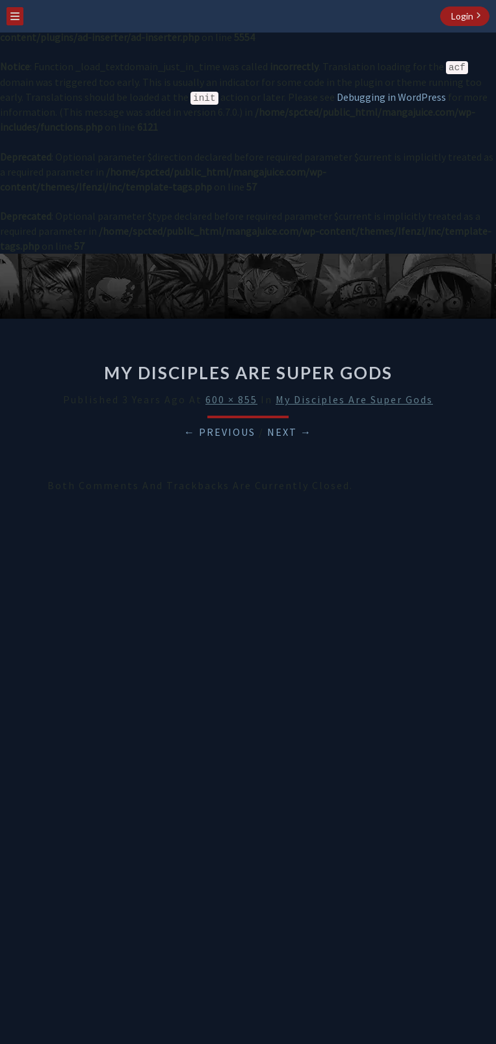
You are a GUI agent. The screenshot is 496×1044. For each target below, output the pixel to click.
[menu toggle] (15, 16)
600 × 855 (231, 399)
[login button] (464, 16)
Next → (289, 431)
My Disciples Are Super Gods (354, 399)
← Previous (219, 431)
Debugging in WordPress (391, 96)
